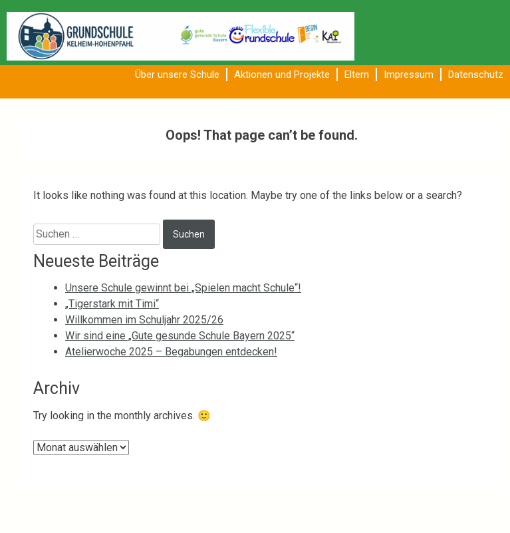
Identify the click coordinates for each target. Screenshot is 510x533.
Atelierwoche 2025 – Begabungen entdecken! (171, 351)
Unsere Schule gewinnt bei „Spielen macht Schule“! (183, 287)
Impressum (409, 75)
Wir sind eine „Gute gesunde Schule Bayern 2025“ (180, 335)
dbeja (496, 509)
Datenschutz (475, 75)
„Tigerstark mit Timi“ (112, 303)
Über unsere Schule (177, 75)
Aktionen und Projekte (282, 75)
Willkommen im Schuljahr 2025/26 (144, 319)
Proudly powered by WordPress (398, 509)
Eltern (356, 75)
